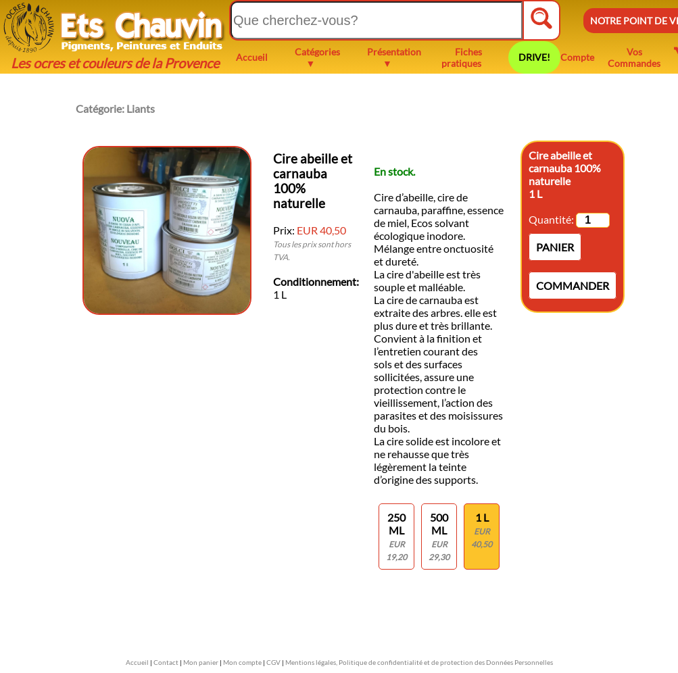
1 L (481, 530)
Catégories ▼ (317, 57)
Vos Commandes (634, 57)
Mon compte (242, 662)
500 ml (439, 536)
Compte (577, 57)
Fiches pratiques (461, 57)
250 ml (396, 536)
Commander (572, 285)
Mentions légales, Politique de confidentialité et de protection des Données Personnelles (419, 662)
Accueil (252, 57)
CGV (273, 662)
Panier (555, 247)
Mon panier (200, 662)
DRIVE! (534, 57)
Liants (140, 108)
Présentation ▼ (394, 57)
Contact (165, 662)
